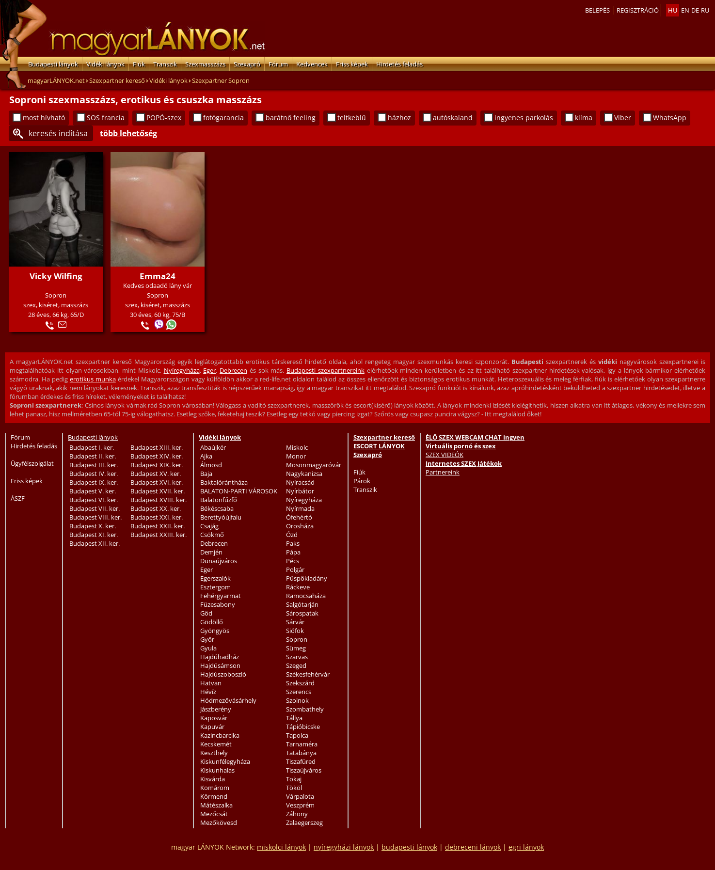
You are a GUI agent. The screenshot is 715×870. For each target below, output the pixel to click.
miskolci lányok (281, 847)
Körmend (213, 796)
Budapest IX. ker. (93, 482)
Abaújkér (213, 447)
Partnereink (443, 472)
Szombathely (305, 709)
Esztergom (215, 587)
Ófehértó (299, 517)
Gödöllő (211, 621)
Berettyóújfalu (220, 517)
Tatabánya (301, 752)
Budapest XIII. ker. (156, 447)
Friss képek (352, 64)
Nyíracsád (300, 482)
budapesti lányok (409, 847)
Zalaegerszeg (304, 822)
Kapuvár (212, 726)
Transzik (165, 64)
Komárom (214, 787)
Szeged (296, 665)
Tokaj (294, 779)
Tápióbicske (303, 726)
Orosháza (300, 526)
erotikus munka (93, 379)
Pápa (293, 552)
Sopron (296, 639)
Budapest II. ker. (92, 456)
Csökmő (212, 534)
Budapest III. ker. (93, 464)
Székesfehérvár (308, 674)
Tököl (294, 787)
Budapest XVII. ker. (157, 491)
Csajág (209, 526)
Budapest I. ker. (91, 447)
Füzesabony (217, 604)
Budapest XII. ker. (94, 543)
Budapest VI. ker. (93, 499)
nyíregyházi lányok (344, 847)
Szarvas (297, 656)
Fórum (278, 64)
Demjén (211, 552)
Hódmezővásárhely (228, 700)
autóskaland (453, 117)
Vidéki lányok (105, 64)
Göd (206, 613)
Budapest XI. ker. (93, 534)
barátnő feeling (291, 117)
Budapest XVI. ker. (156, 482)
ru (705, 10)
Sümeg (296, 648)
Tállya (294, 717)
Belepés (597, 10)
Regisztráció (638, 10)
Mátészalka (216, 805)
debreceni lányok (473, 847)
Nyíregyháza (182, 370)
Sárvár (295, 621)
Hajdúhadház (219, 656)
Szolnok (297, 700)
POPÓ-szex (163, 117)
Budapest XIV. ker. (156, 456)
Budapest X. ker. (92, 526)
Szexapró (247, 64)
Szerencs (298, 691)
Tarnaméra (302, 744)
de (695, 10)
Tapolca (297, 735)
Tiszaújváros (303, 770)
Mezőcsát (214, 813)
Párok (361, 480)
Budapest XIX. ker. (156, 464)
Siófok (295, 630)
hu (672, 10)
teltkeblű (351, 117)
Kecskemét (216, 744)
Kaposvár (213, 717)
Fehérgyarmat (220, 595)
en (685, 10)
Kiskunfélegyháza (225, 761)
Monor (296, 456)
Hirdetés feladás (399, 64)
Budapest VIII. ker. (95, 517)
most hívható (44, 117)
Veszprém (300, 805)
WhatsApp (669, 117)
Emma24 (157, 276)
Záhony (297, 813)
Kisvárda (212, 779)
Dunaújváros (218, 560)
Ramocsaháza (306, 595)
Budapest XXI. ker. (156, 517)
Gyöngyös (214, 630)
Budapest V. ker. (92, 491)
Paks (293, 543)
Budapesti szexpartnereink (325, 370)
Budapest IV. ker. (93, 473)
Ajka (206, 456)
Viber (622, 117)
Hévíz (208, 691)
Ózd (292, 534)
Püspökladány (306, 578)
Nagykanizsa (304, 473)
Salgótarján (302, 604)
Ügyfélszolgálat (32, 463)
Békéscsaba (217, 508)
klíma (583, 117)
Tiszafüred (301, 761)
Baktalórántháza (224, 482)
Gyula (208, 648)
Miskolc (297, 447)
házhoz (399, 117)
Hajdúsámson (220, 665)
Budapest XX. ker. (155, 508)
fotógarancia (223, 117)
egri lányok (526, 847)
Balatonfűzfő (218, 499)
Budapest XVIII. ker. (158, 499)
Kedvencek (312, 64)
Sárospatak (302, 613)
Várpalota (300, 796)
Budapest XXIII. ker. (158, 534)
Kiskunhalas (217, 770)
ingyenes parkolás (523, 117)
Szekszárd (300, 683)
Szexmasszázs (205, 64)
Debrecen (233, 370)
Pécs (292, 560)
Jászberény (215, 709)
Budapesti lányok (53, 64)
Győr (207, 639)
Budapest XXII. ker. (157, 526)
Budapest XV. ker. (155, 473)
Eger (209, 370)
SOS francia (106, 117)
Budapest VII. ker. (94, 508)
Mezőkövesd (218, 822)
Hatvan (211, 683)
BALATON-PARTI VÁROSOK (238, 491)
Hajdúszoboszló (223, 674)
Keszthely (214, 752)
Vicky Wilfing (56, 276)
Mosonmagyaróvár (313, 464)
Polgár (295, 569)
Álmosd (211, 464)
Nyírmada (300, 508)
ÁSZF (18, 498)
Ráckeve (298, 587)
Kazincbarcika (219, 735)
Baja (206, 473)
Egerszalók (215, 578)
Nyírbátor (300, 491)
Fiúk (139, 64)
